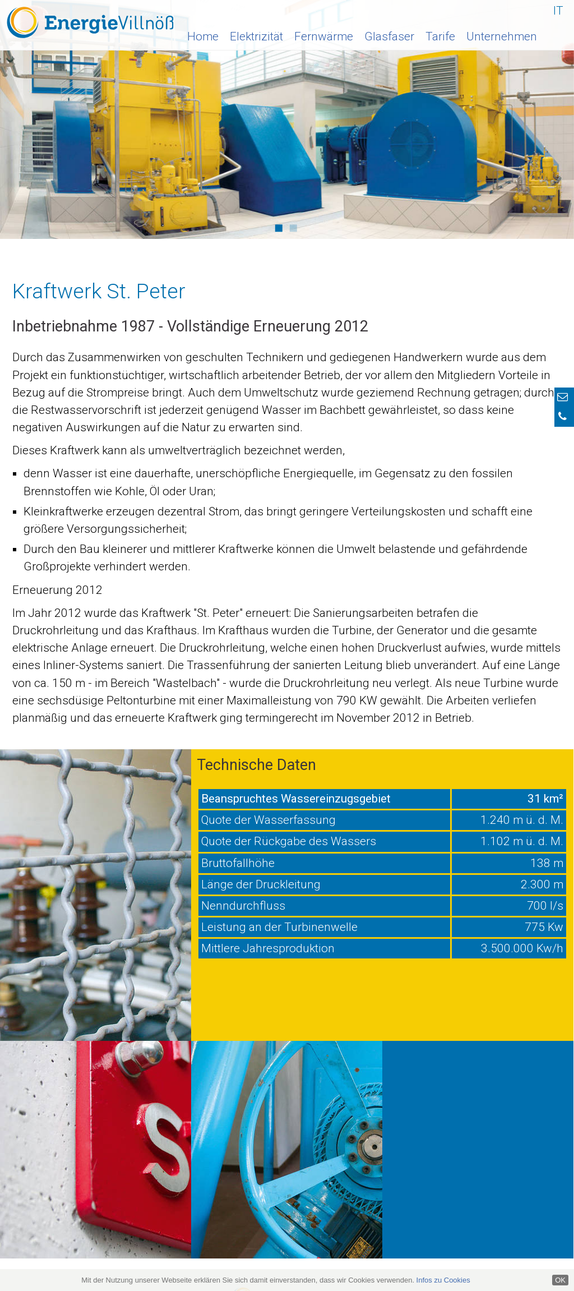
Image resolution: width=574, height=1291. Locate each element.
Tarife (440, 36)
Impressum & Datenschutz (329, 1249)
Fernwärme (323, 36)
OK (560, 1280)
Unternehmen (501, 36)
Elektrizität (256, 36)
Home (203, 36)
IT (558, 10)
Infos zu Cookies (443, 1280)
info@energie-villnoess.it (90, 1159)
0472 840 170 (525, 1182)
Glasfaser (389, 36)
